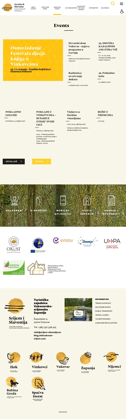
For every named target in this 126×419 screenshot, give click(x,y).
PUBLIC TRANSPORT (103, 310)
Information (93, 8)
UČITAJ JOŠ (14, 161)
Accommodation (71, 8)
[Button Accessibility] (122, 15)
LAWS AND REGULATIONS (106, 322)
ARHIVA (41, 161)
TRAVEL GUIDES (102, 314)
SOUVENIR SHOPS (103, 307)
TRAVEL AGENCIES (103, 303)
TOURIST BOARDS (102, 318)
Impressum (63, 411)
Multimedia (105, 8)
